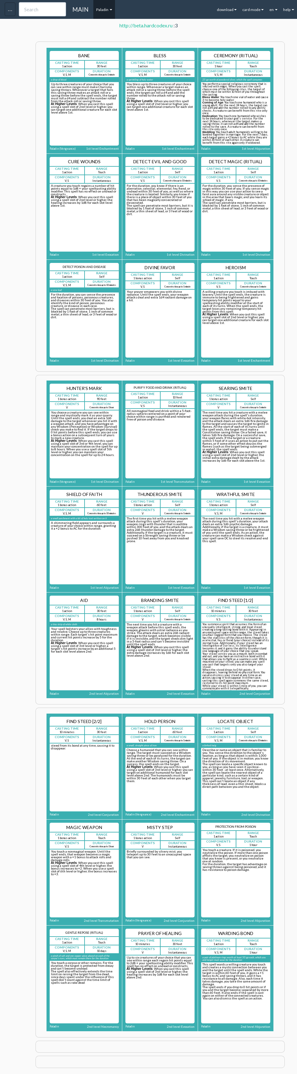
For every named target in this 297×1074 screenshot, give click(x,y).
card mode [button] (253, 9)
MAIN (80, 9)
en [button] (273, 9)
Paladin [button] (104, 9)
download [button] (227, 9)
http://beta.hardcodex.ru (146, 25)
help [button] (288, 9)
